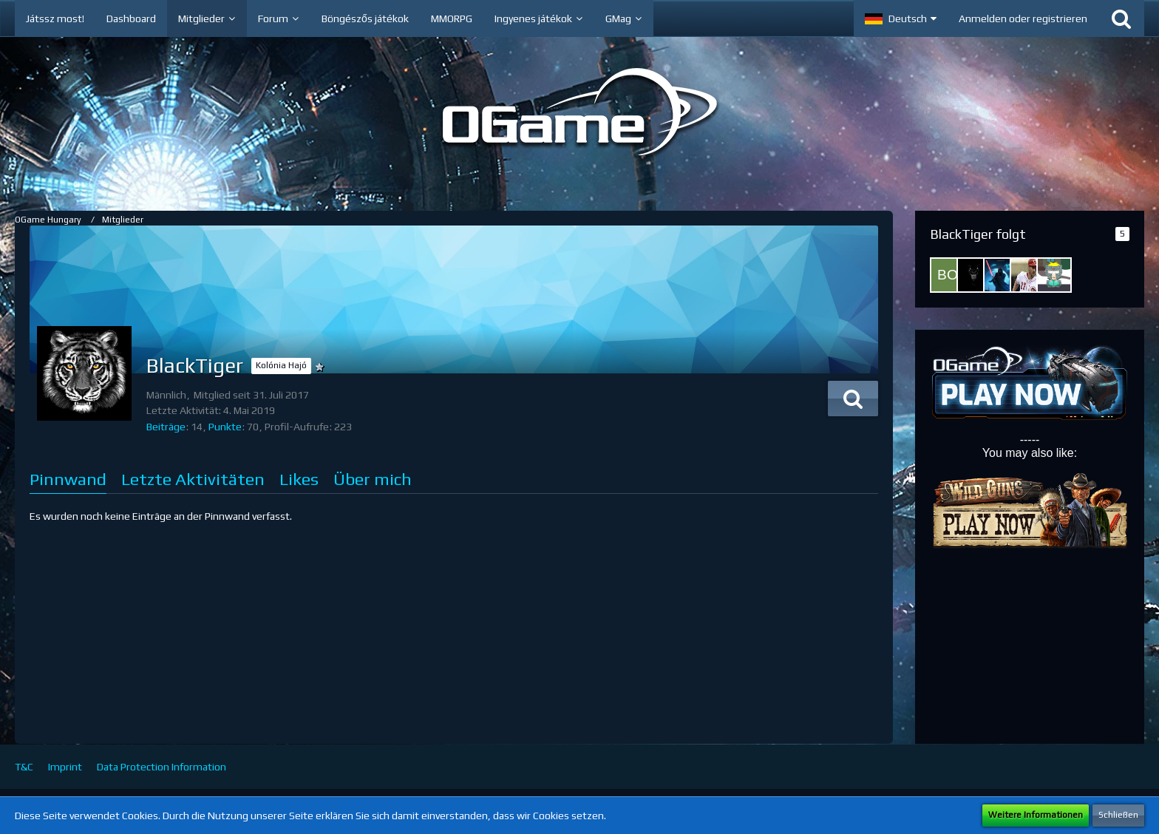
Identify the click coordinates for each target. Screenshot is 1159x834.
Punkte (225, 427)
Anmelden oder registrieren (1023, 18)
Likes (299, 479)
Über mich (372, 479)
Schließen (1118, 815)
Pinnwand (68, 479)
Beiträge (166, 427)
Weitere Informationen (1035, 815)
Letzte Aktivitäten (193, 479)
